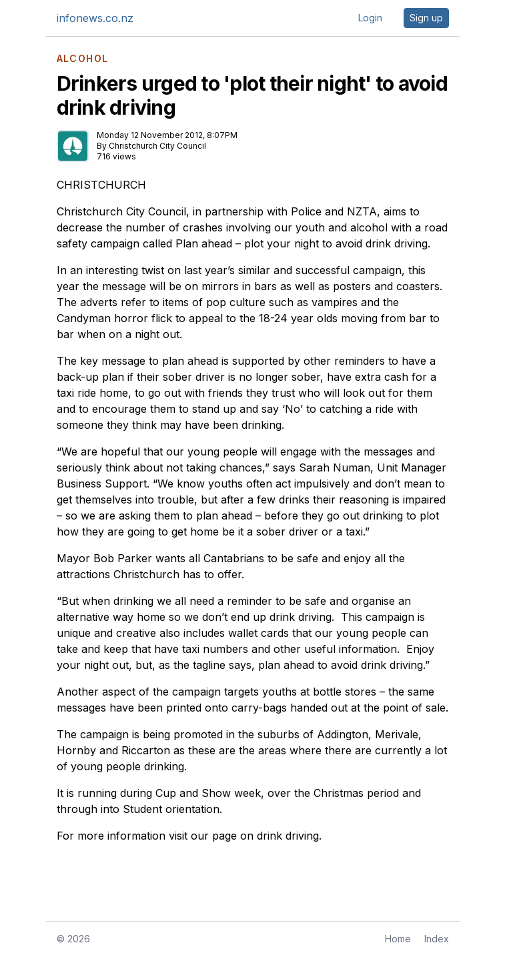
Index (436, 938)
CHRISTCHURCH (101, 184)
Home (398, 938)
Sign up (426, 17)
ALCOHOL (83, 58)
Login (370, 17)
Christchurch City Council (157, 146)
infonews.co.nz (95, 18)
